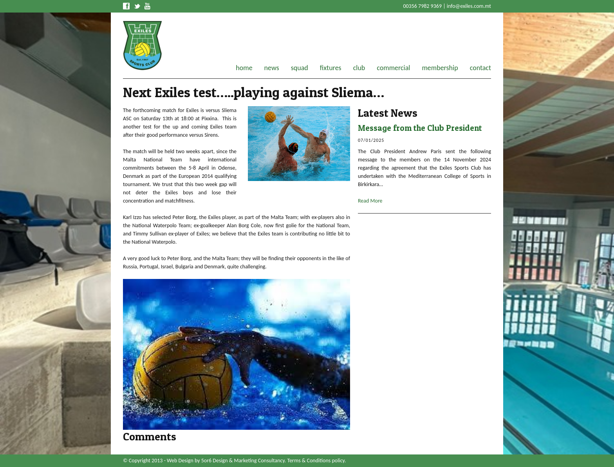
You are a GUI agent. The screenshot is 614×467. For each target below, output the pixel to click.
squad (299, 67)
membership (440, 67)
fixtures (330, 67)
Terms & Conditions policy (316, 460)
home (244, 67)
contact (480, 67)
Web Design (180, 460)
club (359, 67)
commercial (393, 67)
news (271, 67)
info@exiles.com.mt (469, 6)
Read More (370, 200)
